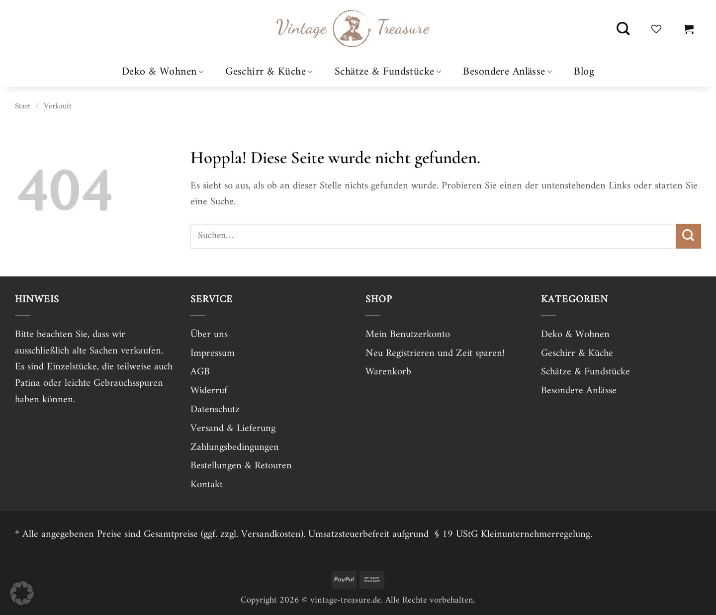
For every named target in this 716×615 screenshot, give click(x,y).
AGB (200, 372)
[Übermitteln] (688, 236)
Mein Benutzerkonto (407, 335)
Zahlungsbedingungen (234, 447)
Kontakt (206, 485)
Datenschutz (215, 410)
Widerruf (208, 391)
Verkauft (58, 106)
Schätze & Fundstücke (388, 72)
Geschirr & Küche (269, 72)
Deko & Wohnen (162, 72)
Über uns (209, 335)
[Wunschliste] (656, 29)
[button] (689, 29)
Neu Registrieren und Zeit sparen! (435, 353)
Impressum (212, 353)
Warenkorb (388, 372)
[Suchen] (623, 29)
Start (22, 106)
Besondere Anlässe (507, 72)
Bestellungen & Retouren (241, 466)
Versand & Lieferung (232, 429)
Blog (584, 72)
